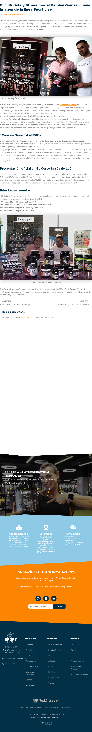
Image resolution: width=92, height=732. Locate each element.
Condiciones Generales (52, 707)
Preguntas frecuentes (79, 674)
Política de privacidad (36, 707)
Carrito (73, 650)
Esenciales (30, 680)
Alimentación (31, 685)
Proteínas (30, 644)
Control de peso (32, 666)
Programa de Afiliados (76, 667)
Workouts (52, 655)
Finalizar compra (77, 661)
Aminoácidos (31, 661)
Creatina (29, 650)
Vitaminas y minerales (30, 673)
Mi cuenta (75, 644)
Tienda (73, 655)
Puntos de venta (54, 677)
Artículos (51, 661)
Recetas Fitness (54, 650)
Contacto (51, 683)
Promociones (53, 666)
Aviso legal (24, 707)
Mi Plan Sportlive (55, 644)
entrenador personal (68, 104)
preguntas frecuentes (46, 551)
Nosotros (51, 672)
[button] (2, 485)
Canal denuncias (66, 707)
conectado (25, 317)
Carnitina (29, 655)
